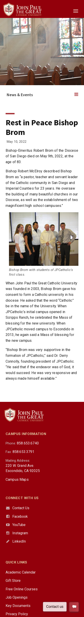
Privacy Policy (17, 614)
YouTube (19, 525)
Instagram (20, 533)
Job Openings (17, 597)
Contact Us (20, 508)
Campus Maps (17, 479)
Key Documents (18, 606)
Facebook (20, 516)
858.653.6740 (28, 443)
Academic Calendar (21, 572)
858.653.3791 (23, 452)
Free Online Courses (22, 589)
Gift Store (13, 580)
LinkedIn (19, 541)
